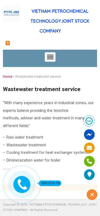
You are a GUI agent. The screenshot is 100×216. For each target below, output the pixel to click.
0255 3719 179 (49, 183)
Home (7, 76)
